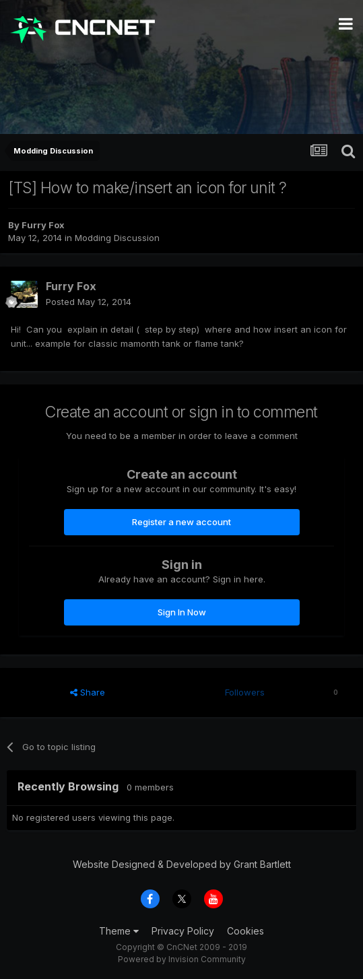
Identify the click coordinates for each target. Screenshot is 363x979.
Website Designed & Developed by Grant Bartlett (182, 864)
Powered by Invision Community (182, 959)
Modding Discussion (117, 237)
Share (87, 692)
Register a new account (181, 521)
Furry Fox (43, 225)
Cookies (245, 931)
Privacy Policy (183, 931)
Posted (88, 301)
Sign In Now (182, 612)
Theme (119, 931)
